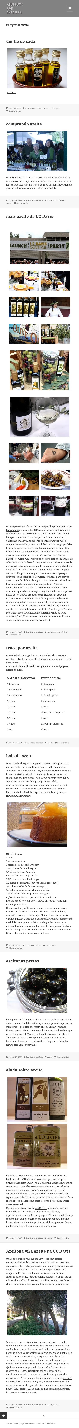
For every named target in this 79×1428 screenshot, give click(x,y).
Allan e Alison (35, 1388)
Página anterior (3, 1415)
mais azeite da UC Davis (29, 216)
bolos (54, 945)
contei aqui (35, 533)
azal (11, 92)
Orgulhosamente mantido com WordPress (38, 1423)
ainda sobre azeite (24, 1070)
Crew (19, 616)
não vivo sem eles (33, 1175)
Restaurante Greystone (35, 770)
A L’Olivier (41, 1207)
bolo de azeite (20, 755)
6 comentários (15, 111)
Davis (55, 200)
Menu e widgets (70, 11)
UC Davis (64, 632)
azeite (48, 108)
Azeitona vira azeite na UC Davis (38, 1251)
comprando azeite (24, 124)
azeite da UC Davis (62, 562)
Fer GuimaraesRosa (33, 108)
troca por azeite (22, 647)
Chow (46, 763)
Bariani (42, 1193)
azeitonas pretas (22, 961)
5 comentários (63, 1057)
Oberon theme (12, 1423)
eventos (56, 632)
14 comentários (15, 1407)
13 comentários (15, 948)
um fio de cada (20, 41)
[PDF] (27, 662)
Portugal (55, 108)
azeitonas (54, 1019)
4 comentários (23, 203)
